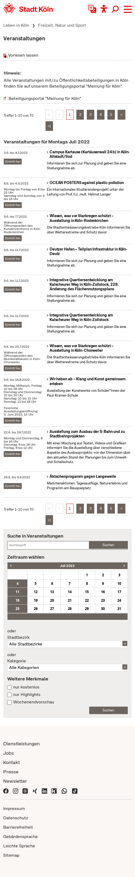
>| (49, 126)
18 (17, 600)
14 (70, 591)
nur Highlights (26, 694)
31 (119, 608)
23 (103, 600)
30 (103, 608)
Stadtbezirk (67, 634)
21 (70, 600)
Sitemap (11, 855)
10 (119, 583)
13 (52, 591)
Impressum (14, 808)
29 (87, 608)
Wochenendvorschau (33, 702)
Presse (10, 772)
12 (36, 591)
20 (52, 600)
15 (87, 591)
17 (119, 591)
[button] (128, 9)
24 (119, 600)
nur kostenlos (26, 687)
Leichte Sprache (19, 846)
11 (17, 591)
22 (87, 600)
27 (52, 608)
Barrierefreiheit (18, 827)
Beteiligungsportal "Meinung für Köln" (45, 98)
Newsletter (15, 781)
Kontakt (11, 762)
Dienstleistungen (21, 744)
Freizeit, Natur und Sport (62, 25)
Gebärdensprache (20, 836)
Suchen (108, 545)
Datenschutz (15, 818)
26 (36, 608)
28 (70, 608)
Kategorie (67, 658)
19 (36, 600)
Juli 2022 (67, 565)
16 (103, 591)
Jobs (8, 753)
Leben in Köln (16, 25)
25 (17, 608)
